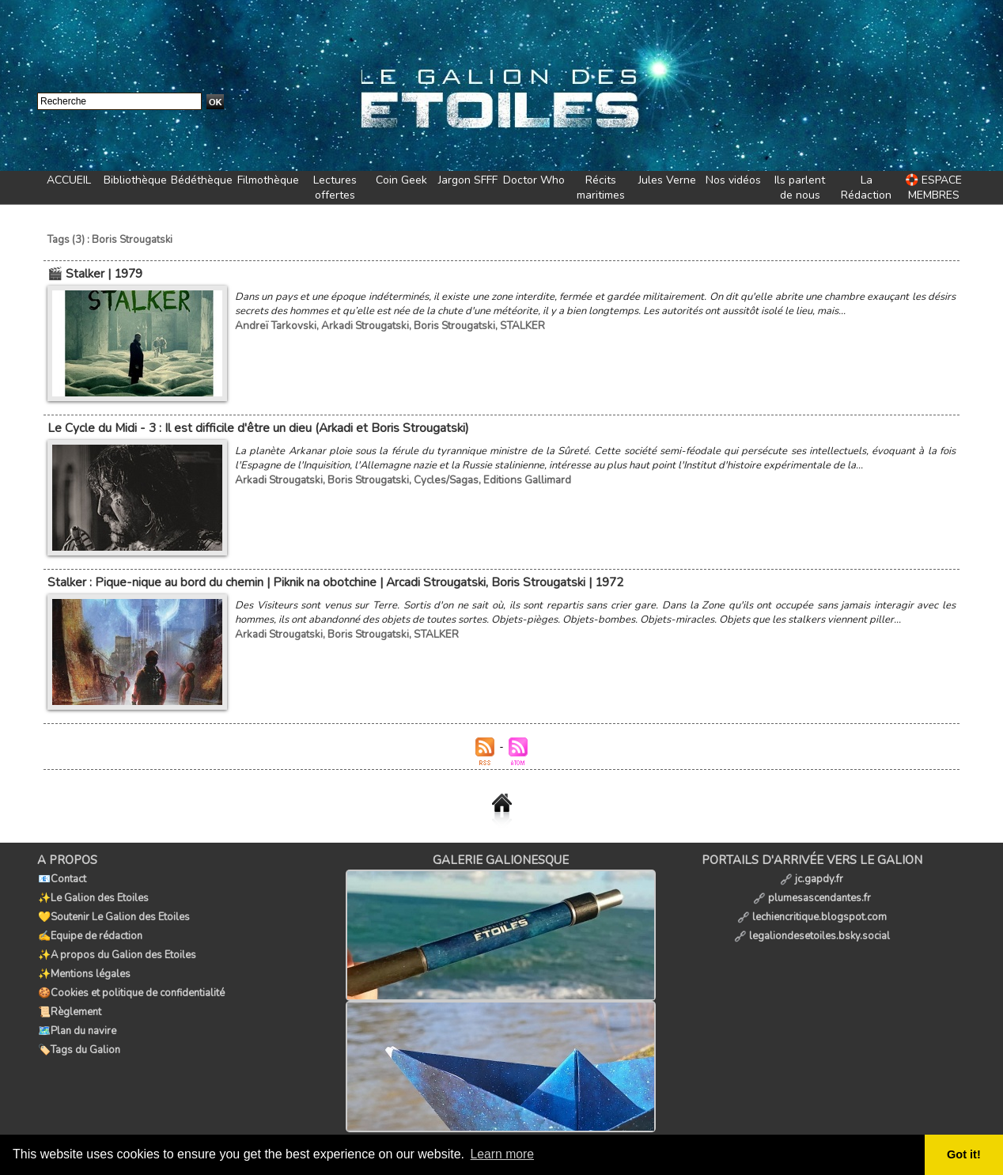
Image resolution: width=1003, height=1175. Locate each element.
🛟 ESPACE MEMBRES (933, 187)
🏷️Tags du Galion (78, 1032)
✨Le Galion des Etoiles (92, 893)
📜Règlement (68, 998)
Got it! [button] (964, 1154)
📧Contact (61, 876)
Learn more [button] (503, 1154)
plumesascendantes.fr (812, 893)
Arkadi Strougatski (359, 324)
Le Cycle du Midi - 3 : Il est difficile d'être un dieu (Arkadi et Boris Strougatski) (255, 426)
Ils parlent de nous (799, 187)
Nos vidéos (733, 180)
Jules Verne (667, 180)
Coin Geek (401, 180)
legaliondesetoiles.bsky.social (812, 928)
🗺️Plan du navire (76, 1015)
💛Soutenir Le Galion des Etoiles (113, 911)
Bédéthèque (202, 180)
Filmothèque (268, 180)
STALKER (513, 324)
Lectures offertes (335, 187)
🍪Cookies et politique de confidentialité (130, 980)
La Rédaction (866, 187)
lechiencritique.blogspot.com (812, 911)
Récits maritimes (601, 187)
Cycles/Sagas (443, 478)
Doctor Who (534, 180)
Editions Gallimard (522, 478)
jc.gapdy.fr (811, 876)
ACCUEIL (69, 180)
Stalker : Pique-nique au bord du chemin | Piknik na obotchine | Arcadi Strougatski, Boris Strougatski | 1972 (331, 580)
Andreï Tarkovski (273, 324)
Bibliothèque (135, 180)
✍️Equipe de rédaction (89, 928)
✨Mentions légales (83, 963)
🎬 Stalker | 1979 (94, 273)
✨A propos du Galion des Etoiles (116, 945)
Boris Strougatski (447, 324)
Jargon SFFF (468, 180)
